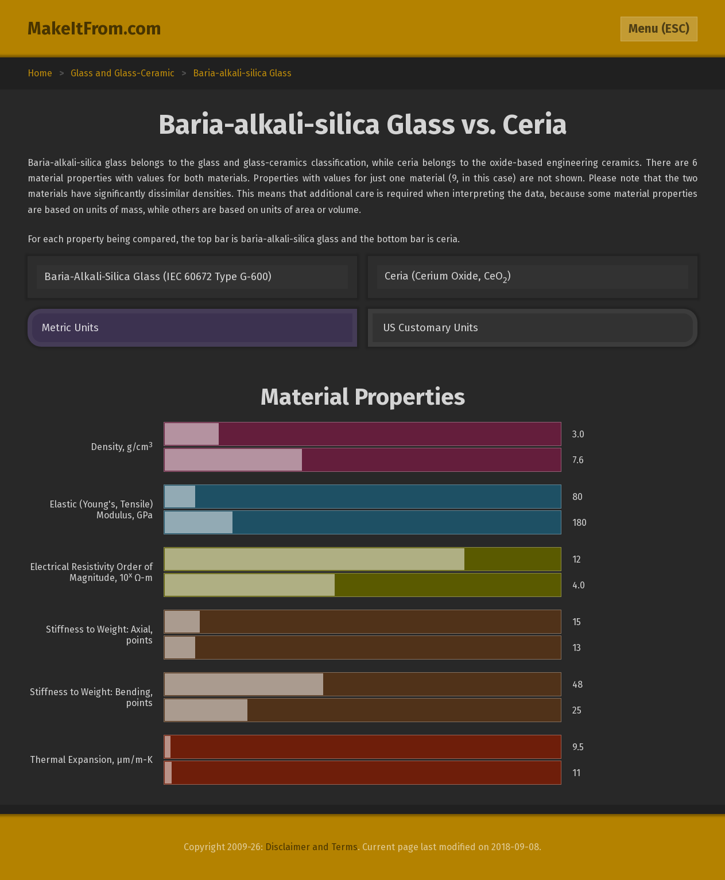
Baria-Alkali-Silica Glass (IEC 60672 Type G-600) (158, 276)
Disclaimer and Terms (311, 847)
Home (40, 73)
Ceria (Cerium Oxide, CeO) (448, 277)
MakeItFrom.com (94, 28)
